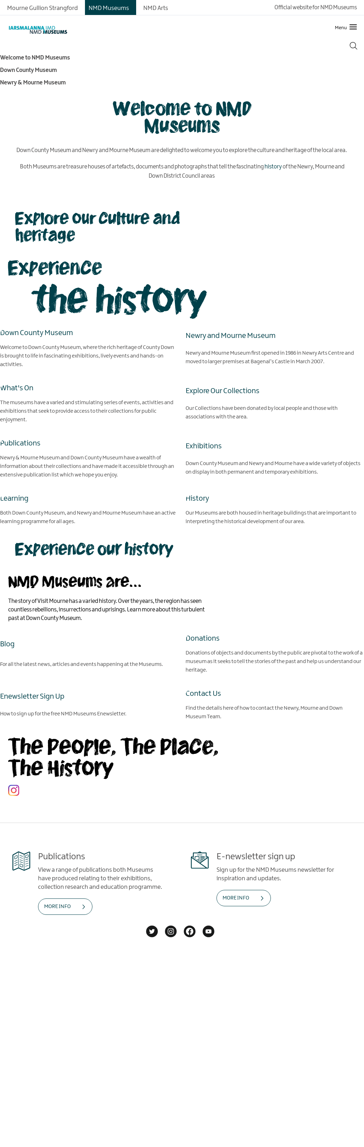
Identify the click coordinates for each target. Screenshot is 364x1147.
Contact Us (203, 693)
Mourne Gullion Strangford (42, 8)
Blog (7, 644)
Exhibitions (204, 446)
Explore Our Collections (222, 391)
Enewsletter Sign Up (32, 696)
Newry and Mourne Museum (230, 335)
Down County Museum (36, 333)
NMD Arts (155, 8)
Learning (14, 498)
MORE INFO (57, 906)
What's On (16, 388)
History (197, 498)
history (273, 167)
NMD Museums (109, 8)
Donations (203, 638)
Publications (20, 443)
